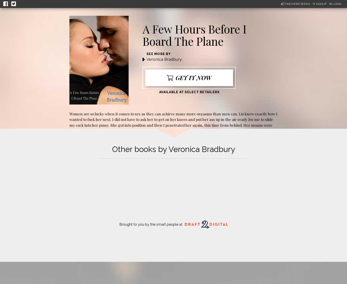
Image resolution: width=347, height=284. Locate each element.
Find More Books (295, 4)
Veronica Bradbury (164, 59)
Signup (319, 4)
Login (335, 4)
